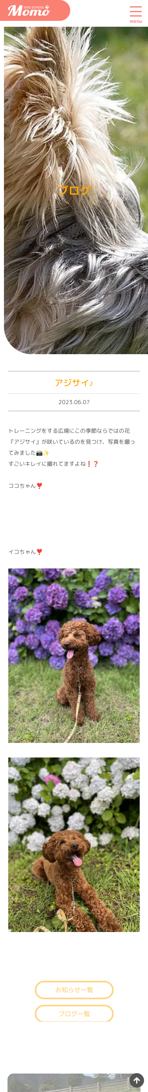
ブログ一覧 (74, 1018)
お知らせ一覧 (74, 994)
